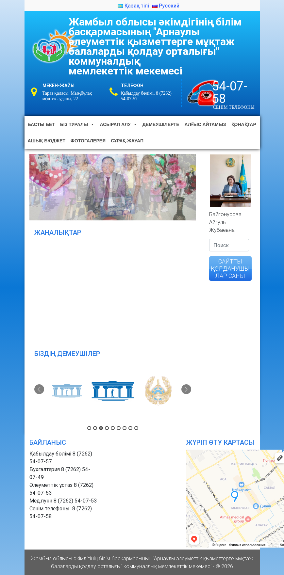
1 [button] (89, 428)
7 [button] (124, 428)
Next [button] (186, 389)
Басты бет (41, 124)
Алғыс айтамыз (205, 124)
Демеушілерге (160, 124)
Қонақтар (243, 124)
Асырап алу (118, 124)
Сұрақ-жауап (127, 140)
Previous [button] (39, 389)
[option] (67, 391)
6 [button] (119, 428)
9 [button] (136, 428)
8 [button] (130, 428)
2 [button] (95, 428)
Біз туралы (77, 124)
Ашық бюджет (46, 140)
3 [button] (101, 428)
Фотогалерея (88, 140)
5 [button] (113, 428)
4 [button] (107, 428)
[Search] (229, 245)
